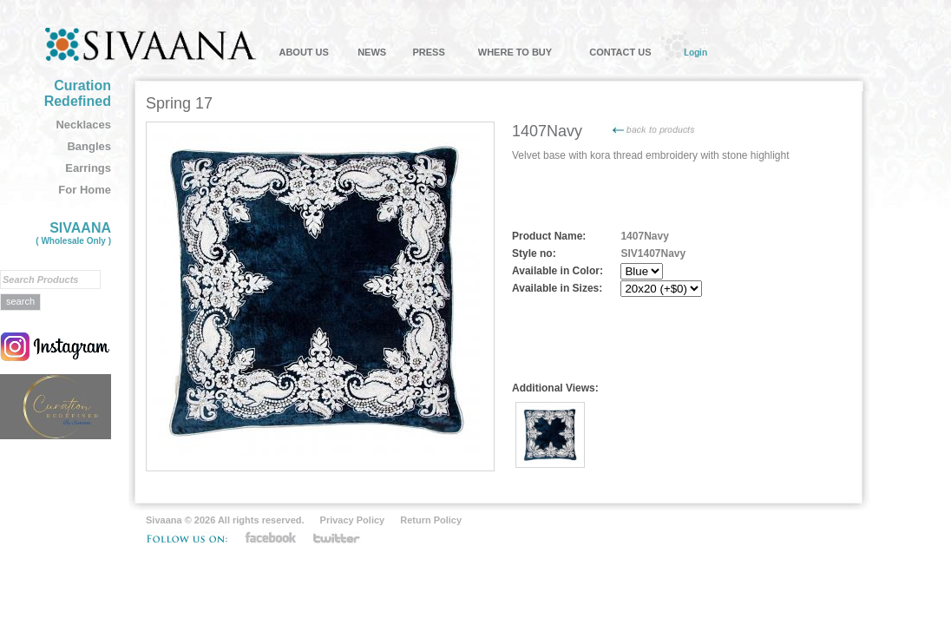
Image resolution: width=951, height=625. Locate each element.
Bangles (89, 146)
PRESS (428, 52)
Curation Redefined (77, 93)
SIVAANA (73, 233)
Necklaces (83, 124)
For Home (84, 189)
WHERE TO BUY (515, 52)
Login (695, 52)
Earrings (88, 167)
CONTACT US (620, 52)
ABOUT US (303, 52)
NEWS (371, 52)
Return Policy (431, 520)
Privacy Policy (352, 520)
